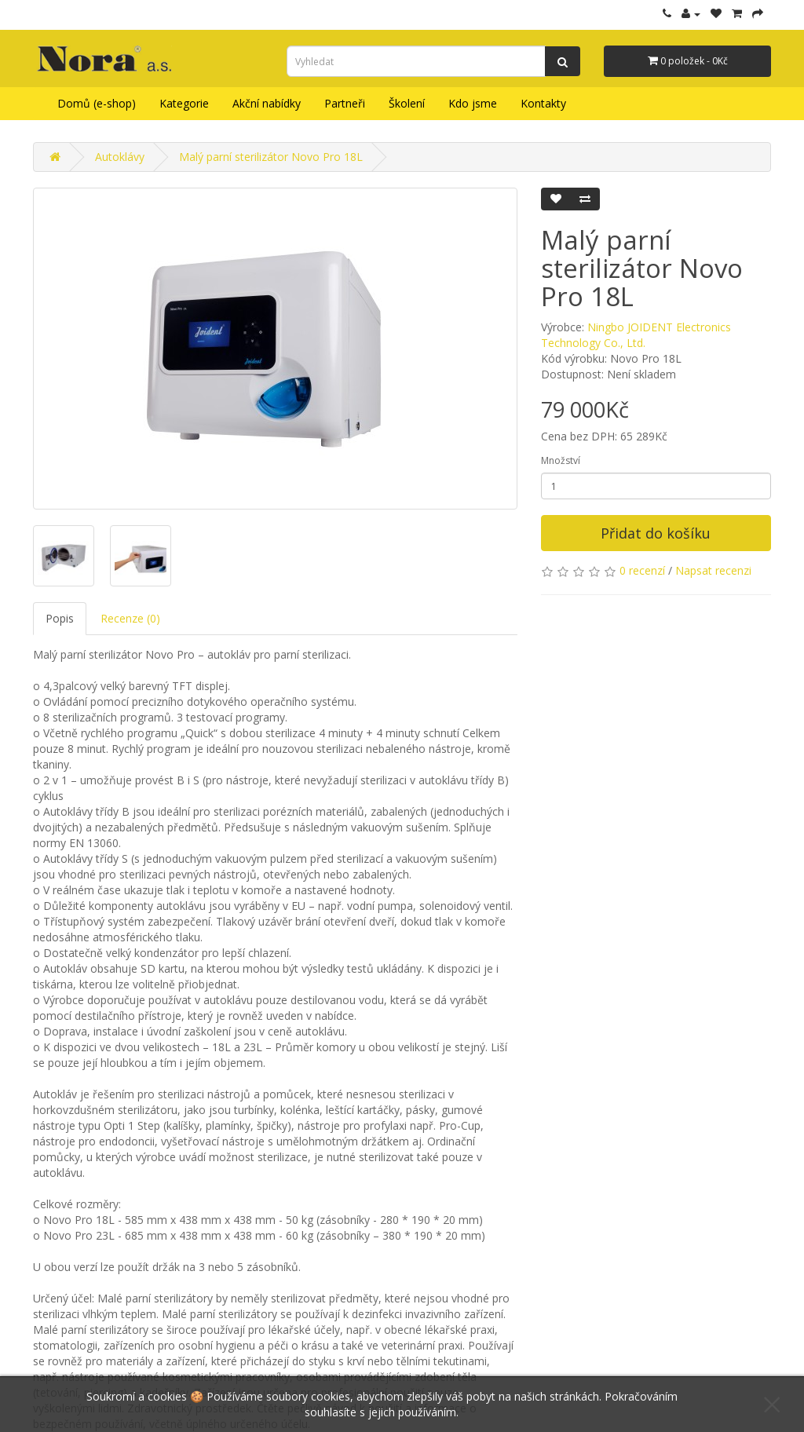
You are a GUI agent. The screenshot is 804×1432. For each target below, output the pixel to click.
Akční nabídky (266, 103)
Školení (407, 103)
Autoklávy (119, 156)
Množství (560, 460)
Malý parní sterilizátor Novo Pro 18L (271, 156)
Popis (60, 618)
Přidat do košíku (656, 533)
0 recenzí (642, 570)
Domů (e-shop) (96, 103)
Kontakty (543, 103)
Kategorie (184, 103)
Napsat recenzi (713, 570)
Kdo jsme (472, 103)
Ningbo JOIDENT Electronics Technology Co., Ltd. (636, 335)
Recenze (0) (130, 618)
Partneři (344, 103)
